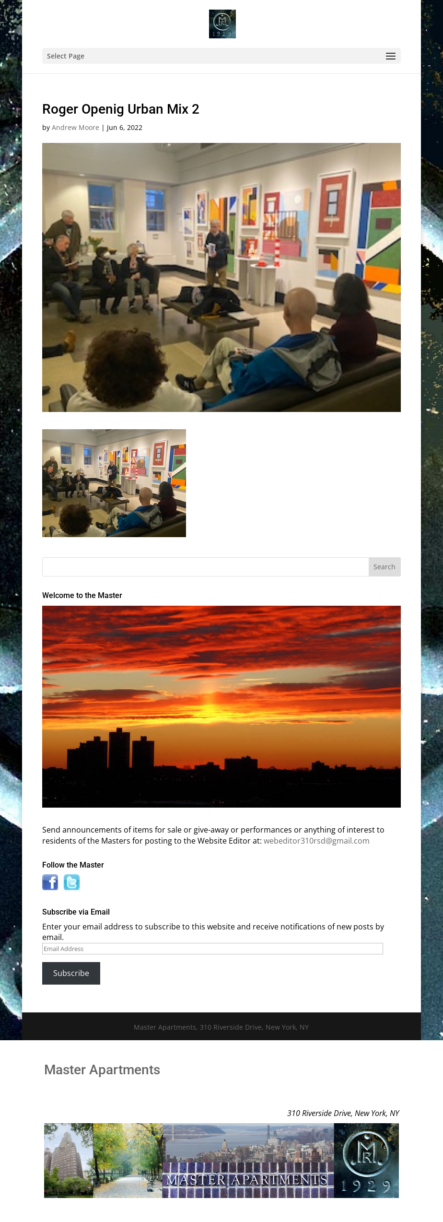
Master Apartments (102, 1070)
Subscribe (71, 973)
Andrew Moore (75, 127)
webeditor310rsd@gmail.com (317, 840)
